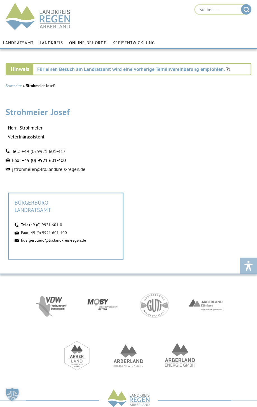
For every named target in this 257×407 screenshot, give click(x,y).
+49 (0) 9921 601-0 (45, 224)
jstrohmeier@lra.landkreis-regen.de (48, 169)
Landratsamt (18, 42)
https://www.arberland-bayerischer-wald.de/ (77, 356)
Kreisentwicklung (134, 42)
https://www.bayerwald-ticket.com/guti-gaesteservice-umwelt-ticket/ (154, 305)
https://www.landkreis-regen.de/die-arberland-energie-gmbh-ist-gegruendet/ (180, 356)
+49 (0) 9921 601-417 (44, 151)
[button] (12, 394)
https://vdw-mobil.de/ (51, 305)
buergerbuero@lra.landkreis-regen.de (53, 240)
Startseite (14, 85)
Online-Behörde (87, 42)
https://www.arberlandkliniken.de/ (206, 305)
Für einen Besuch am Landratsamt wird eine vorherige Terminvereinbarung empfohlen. (133, 69)
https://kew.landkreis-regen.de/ (128, 356)
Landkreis (51, 42)
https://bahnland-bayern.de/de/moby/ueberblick (103, 305)
